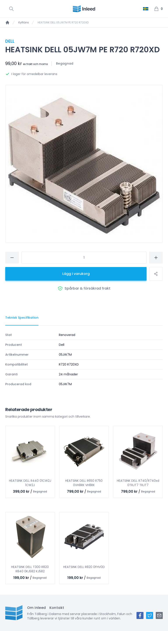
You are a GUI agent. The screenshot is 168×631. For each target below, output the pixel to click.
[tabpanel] (84, 359)
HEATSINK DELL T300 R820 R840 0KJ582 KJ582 (30, 569)
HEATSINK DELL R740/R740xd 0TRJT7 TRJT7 (138, 482)
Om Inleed (36, 607)
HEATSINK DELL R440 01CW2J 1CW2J (30, 482)
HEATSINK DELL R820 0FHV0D (84, 567)
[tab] (21, 317)
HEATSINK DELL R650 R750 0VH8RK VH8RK (84, 482)
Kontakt (56, 607)
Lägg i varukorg (76, 273)
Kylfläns (23, 22)
